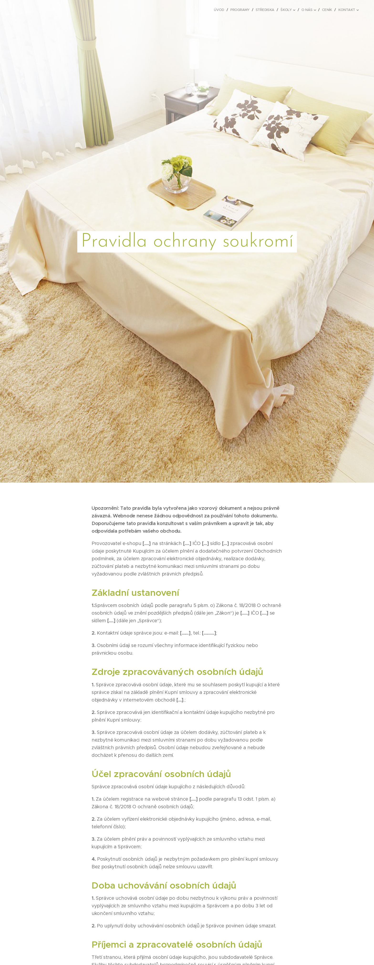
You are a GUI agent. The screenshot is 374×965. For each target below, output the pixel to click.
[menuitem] (221, 10)
